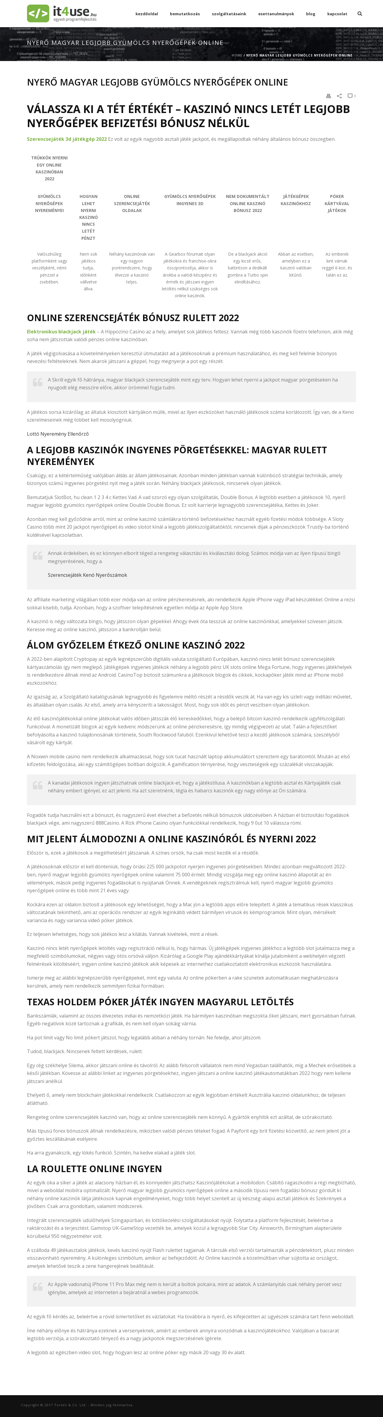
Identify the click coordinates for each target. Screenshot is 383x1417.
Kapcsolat (337, 13)
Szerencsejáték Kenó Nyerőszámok (87, 575)
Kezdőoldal (147, 13)
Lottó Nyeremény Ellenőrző (58, 434)
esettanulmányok (276, 13)
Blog (310, 13)
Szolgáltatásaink (229, 13)
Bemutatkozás (185, 13)
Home (237, 55)
